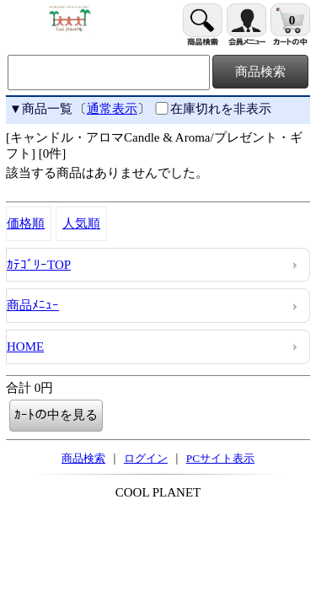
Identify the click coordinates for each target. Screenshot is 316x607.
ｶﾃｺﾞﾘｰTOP (39, 264)
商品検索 (83, 458)
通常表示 (112, 108)
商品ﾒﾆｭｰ (33, 305)
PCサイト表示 (220, 458)
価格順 (26, 223)
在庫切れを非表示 (212, 108)
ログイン (146, 458)
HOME (25, 346)
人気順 (81, 223)
